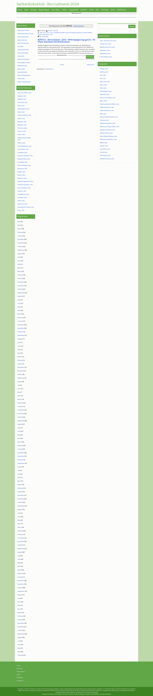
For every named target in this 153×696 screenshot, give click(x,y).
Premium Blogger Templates (82, 694)
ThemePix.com (52, 694)
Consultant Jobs (22, 162)
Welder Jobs (21, 172)
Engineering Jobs (105, 53)
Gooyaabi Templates (105, 694)
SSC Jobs (103, 75)
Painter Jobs (21, 175)
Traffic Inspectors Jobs (107, 107)
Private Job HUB (53, 30)
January (19, 236)
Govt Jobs (46, 32)
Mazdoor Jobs (22, 178)
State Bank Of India (23, 30)
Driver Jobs (20, 105)
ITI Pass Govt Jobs (105, 44)
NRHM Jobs (103, 142)
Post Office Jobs (105, 149)
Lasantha (70, 694)
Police (64, 10)
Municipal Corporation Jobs (108, 139)
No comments (44, 36)
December (20, 239)
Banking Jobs (104, 72)
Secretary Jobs (22, 197)
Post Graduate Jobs (106, 57)
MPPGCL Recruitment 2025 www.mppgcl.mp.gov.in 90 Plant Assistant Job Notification (66, 40)
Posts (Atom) (49, 69)
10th (41, 32)
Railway (33, 10)
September (20, 250)
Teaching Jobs (104, 120)
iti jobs (52, 32)
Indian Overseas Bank (24, 82)
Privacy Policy (21, 671)
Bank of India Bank (23, 43)
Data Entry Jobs (104, 94)
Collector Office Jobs (106, 133)
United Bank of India (23, 62)
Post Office (56, 10)
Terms (18, 674)
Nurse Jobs (21, 112)
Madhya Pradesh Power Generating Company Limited (70, 32)
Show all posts (79, 26)
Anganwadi (73, 10)
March (19, 229)
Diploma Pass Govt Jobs (107, 47)
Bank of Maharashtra (23, 75)
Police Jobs (21, 200)
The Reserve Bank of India (25, 33)
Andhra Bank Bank (23, 49)
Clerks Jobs (21, 118)
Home (19, 10)
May (18, 221)
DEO (97, 10)
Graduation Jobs (105, 50)
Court (112, 10)
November (20, 243)
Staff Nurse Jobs (105, 155)
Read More (90, 57)
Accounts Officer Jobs (24, 93)
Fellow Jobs (21, 134)
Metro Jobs (103, 101)
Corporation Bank (22, 53)
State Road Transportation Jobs (109, 126)
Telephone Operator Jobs (107, 123)
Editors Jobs (21, 143)
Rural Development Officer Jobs (109, 104)
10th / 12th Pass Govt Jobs (108, 41)
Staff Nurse (121, 10)
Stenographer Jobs (23, 109)
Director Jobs (21, 131)
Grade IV (83, 10)
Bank (26, 10)
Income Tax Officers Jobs (107, 97)
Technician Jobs (22, 102)
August (19, 253)
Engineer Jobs (21, 99)
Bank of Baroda (22, 40)
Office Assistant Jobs (24, 165)
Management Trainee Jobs (25, 207)
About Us (19, 668)
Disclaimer (20, 677)
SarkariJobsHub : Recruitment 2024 (47, 4)
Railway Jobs (104, 69)
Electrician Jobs (22, 168)
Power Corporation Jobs (45, 34)
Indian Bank (21, 78)
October (19, 246)
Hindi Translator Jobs (24, 188)
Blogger (95, 692)
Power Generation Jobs (107, 110)
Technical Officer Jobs (24, 115)
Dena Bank (20, 56)
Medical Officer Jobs (23, 159)
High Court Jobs (105, 81)
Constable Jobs (22, 152)
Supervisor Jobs (22, 204)
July (18, 257)
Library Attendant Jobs (24, 146)
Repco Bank (21, 69)
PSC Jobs (103, 78)
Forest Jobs (103, 152)
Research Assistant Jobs (25, 156)
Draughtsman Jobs (23, 194)
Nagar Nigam (44, 10)
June (18, 260)
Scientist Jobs (21, 96)
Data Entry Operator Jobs (25, 184)
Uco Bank (20, 46)
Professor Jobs (22, 128)
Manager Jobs (21, 121)
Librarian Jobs (21, 191)
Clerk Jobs (103, 88)
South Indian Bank (22, 37)
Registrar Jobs (21, 125)
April (18, 225)
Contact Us (20, 680)
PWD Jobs (103, 114)
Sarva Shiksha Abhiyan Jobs (108, 136)
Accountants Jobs (23, 149)
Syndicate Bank (22, 72)
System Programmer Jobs (25, 181)
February (20, 232)
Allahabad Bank (22, 66)
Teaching (104, 10)
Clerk (91, 10)
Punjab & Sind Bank (23, 59)
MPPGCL (89, 32)
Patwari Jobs (104, 146)
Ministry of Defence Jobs (107, 130)
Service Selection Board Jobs (109, 117)
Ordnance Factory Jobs (107, 159)
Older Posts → (91, 64)
